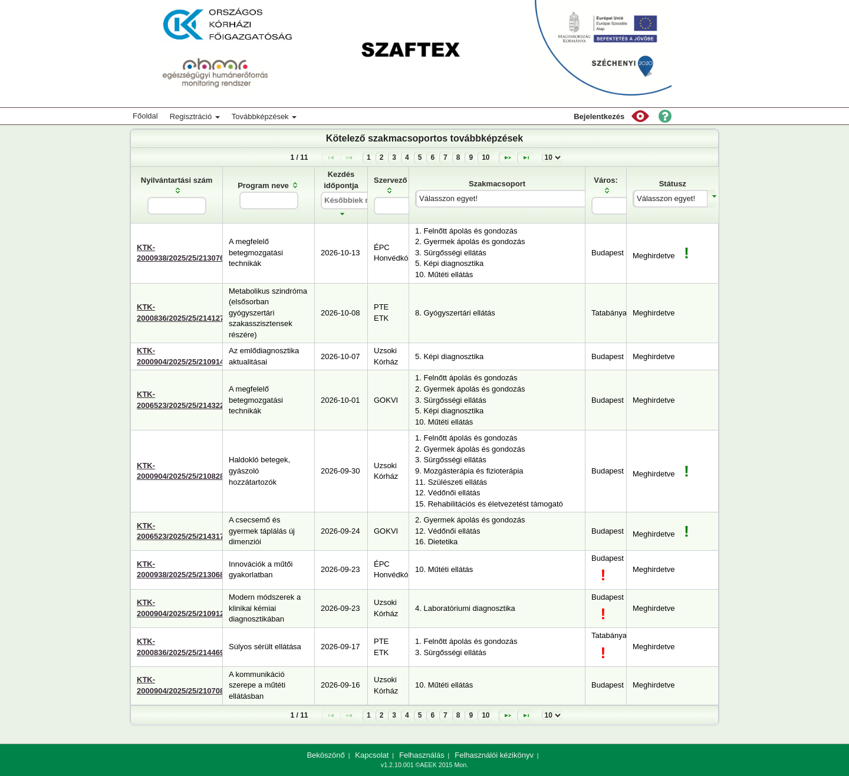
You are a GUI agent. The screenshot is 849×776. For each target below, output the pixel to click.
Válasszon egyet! (448, 198)
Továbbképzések (264, 116)
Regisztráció (195, 116)
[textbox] (176, 206)
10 (485, 157)
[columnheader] (177, 195)
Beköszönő (325, 755)
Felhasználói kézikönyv (494, 755)
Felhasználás (422, 755)
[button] (640, 116)
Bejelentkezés (599, 116)
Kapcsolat (372, 755)
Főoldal (145, 115)
